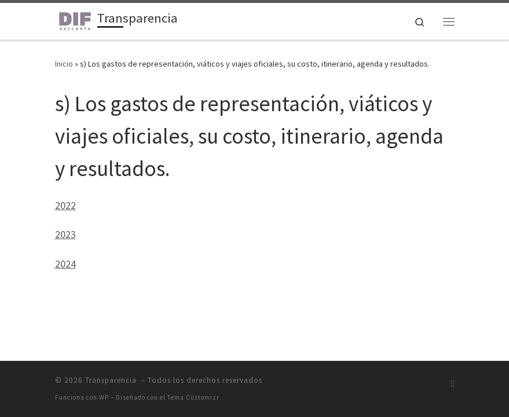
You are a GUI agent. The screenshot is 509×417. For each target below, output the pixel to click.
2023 (65, 234)
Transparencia (112, 380)
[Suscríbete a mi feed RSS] (453, 383)
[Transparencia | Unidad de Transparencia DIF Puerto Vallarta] (74, 20)
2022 (65, 205)
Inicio (64, 63)
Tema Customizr (193, 397)
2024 (65, 263)
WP (104, 397)
